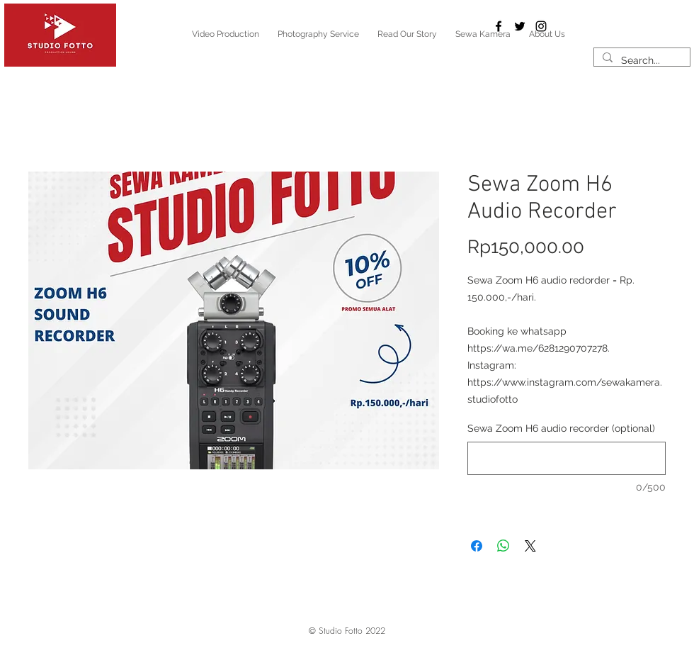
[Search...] (640, 61)
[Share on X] (530, 545)
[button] (347, 632)
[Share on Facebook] (476, 545)
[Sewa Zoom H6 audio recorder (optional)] (566, 458)
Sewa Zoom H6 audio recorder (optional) (561, 428)
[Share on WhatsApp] (503, 545)
